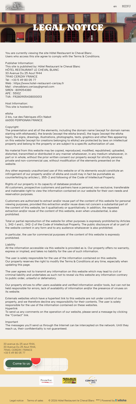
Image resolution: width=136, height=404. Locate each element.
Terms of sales (35, 400)
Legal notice (17, 400)
